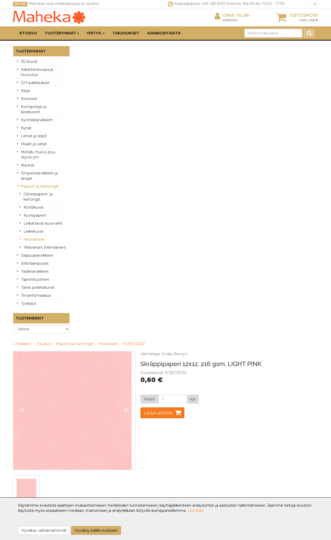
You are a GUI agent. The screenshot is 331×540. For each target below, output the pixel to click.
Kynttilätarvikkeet (37, 120)
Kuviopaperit (35, 215)
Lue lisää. (196, 510)
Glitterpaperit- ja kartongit (38, 197)
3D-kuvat (29, 61)
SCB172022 (196, 50)
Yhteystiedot (25, 448)
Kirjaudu (230, 20)
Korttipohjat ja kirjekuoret (33, 109)
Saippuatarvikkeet (37, 255)
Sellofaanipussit (35, 263)
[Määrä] (230, 112)
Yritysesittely (25, 441)
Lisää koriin (216, 126)
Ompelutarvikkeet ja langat (39, 176)
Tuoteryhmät (62, 33)
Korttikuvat (34, 207)
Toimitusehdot (89, 448)
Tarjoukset (125, 33)
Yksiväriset (34, 239)
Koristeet (29, 98)
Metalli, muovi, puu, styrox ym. (38, 154)
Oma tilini (232, 15)
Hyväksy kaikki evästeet (96, 530)
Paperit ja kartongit (39, 186)
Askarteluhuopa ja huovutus (37, 72)
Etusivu (28, 33)
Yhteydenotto (26, 456)
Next (184, 117)
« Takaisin (84, 50)
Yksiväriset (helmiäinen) (45, 247)
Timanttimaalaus (36, 295)
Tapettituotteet (35, 279)
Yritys (96, 33)
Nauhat (27, 165)
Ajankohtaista (164, 33)
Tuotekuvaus (93, 220)
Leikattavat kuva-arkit (43, 223)
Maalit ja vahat (34, 144)
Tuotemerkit (30, 318)
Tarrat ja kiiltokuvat (37, 287)
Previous (84, 117)
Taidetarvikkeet (35, 271)
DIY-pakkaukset (35, 82)
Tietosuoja (85, 441)
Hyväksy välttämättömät (44, 530)
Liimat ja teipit (34, 136)
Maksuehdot (87, 464)
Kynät (26, 128)
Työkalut (28, 303)
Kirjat (25, 90)
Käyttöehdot (87, 456)
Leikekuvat (33, 231)
